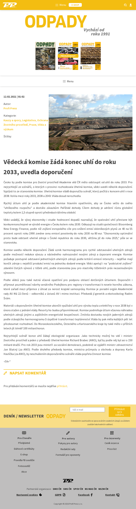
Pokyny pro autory (68, 443)
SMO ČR (57, 489)
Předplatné (24, 442)
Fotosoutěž (24, 466)
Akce (24, 471)
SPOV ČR (78, 489)
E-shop (24, 454)
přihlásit (62, 386)
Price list (112, 449)
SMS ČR (67, 489)
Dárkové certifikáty (24, 448)
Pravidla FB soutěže (24, 460)
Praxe (32, 124)
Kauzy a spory (12, 120)
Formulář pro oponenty (68, 454)
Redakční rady (68, 449)
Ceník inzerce (112, 443)
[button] (119, 411)
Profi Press (10, 108)
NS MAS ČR (91, 489)
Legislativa (29, 120)
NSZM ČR (103, 489)
